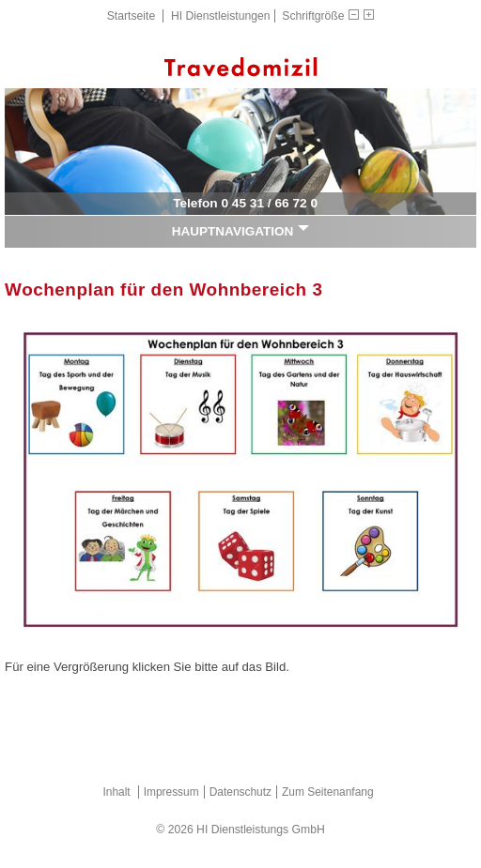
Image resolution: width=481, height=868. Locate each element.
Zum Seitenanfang (328, 792)
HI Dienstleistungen (221, 16)
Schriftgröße (313, 16)
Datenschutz (240, 792)
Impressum (171, 792)
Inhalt (116, 792)
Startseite (131, 16)
